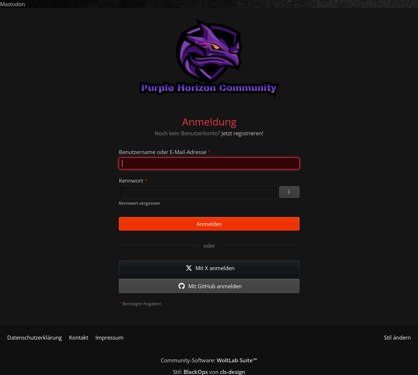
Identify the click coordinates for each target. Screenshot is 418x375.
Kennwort (131, 180)
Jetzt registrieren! (242, 133)
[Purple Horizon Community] (209, 57)
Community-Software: (209, 360)
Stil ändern (397, 337)
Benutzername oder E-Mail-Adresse (162, 151)
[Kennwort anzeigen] (289, 192)
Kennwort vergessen (139, 203)
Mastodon (12, 4)
